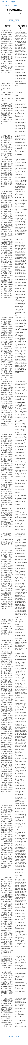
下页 (17, 20)
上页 (11, 20)
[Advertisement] (14, 16)
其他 (15, 5)
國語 (13, 2)
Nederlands (6, 5)
